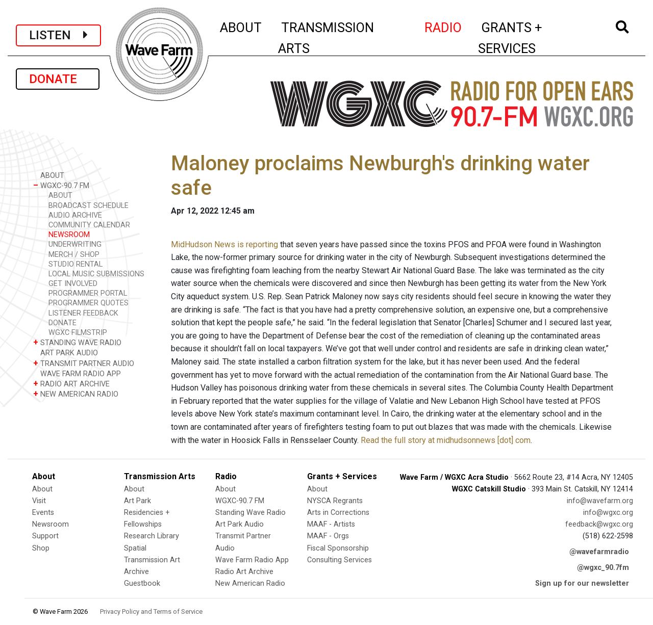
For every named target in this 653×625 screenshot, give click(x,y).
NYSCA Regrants (335, 501)
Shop (40, 548)
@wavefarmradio (599, 552)
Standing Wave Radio (250, 512)
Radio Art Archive (244, 571)
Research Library (151, 536)
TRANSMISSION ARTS (326, 38)
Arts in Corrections (338, 512)
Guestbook (142, 583)
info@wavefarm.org (600, 501)
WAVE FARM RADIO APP (77, 373)
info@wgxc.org (608, 512)
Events (43, 512)
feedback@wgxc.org (599, 524)
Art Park (137, 501)
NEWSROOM (69, 234)
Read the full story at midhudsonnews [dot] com (446, 440)
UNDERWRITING (75, 244)
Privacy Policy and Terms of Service (151, 611)
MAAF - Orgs (328, 536)
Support (45, 536)
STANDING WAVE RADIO (77, 342)
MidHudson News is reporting (224, 244)
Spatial (135, 548)
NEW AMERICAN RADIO (75, 394)
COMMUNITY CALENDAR (89, 225)
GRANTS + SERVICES (533, 38)
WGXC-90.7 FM (61, 185)
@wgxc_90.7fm (603, 567)
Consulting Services (339, 560)
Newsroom (50, 524)
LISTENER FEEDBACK (83, 313)
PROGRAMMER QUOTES (88, 303)
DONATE (57, 79)
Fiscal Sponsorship (338, 548)
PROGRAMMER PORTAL (87, 293)
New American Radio (250, 583)
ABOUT (241, 26)
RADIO (443, 26)
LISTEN (58, 35)
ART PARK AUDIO (65, 352)
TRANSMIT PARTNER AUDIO (83, 363)
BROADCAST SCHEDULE (88, 205)
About (42, 489)
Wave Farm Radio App (252, 560)
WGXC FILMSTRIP (77, 332)
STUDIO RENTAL (75, 264)
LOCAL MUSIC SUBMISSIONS (96, 274)
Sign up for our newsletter (582, 583)
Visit (39, 501)
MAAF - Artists (331, 524)
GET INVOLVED (72, 283)
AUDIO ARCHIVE (75, 215)
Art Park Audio (239, 524)
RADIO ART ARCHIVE (71, 383)
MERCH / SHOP (73, 254)
